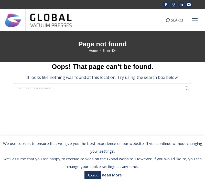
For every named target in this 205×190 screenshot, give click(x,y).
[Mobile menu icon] (195, 20)
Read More (112, 174)
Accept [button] (93, 175)
